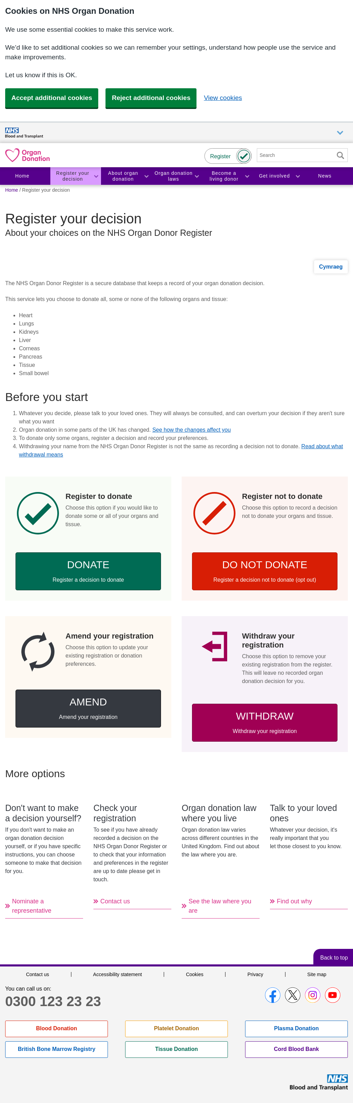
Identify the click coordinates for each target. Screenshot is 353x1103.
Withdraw (265, 722)
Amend (88, 708)
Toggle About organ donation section (146, 176)
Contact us (37, 974)
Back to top (334, 958)
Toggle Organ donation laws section (196, 176)
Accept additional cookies (51, 97)
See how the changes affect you (191, 430)
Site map (316, 974)
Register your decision (72, 176)
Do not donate (264, 571)
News (325, 176)
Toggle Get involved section (297, 176)
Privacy (255, 974)
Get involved (274, 176)
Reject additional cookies (151, 97)
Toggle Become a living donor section (247, 176)
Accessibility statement (117, 974)
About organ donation (123, 176)
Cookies (194, 974)
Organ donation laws (173, 176)
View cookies (223, 97)
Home (22, 176)
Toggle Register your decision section (96, 176)
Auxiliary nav (340, 133)
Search (340, 155)
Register (220, 156)
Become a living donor (224, 176)
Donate (88, 571)
